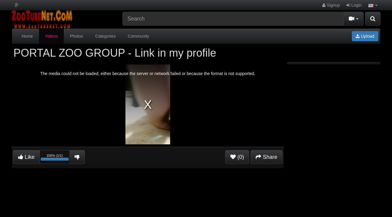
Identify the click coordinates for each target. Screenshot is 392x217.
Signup (331, 5)
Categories (105, 36)
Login (353, 5)
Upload (365, 36)
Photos (76, 36)
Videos (51, 36)
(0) (237, 157)
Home (27, 36)
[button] (373, 5)
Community (138, 36)
